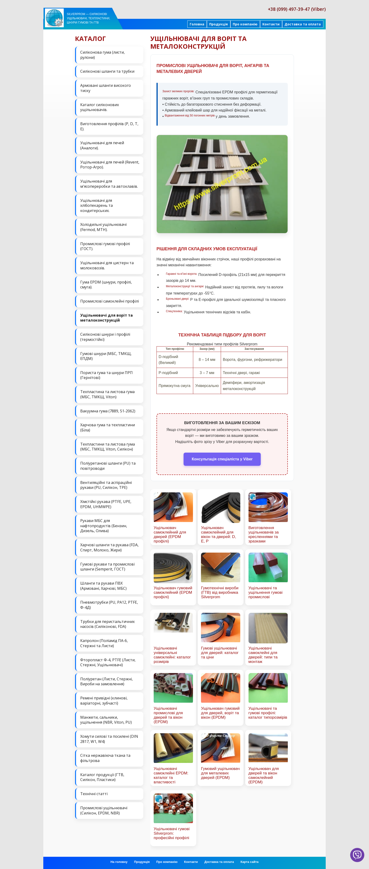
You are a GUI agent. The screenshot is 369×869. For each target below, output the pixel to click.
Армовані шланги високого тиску (105, 88)
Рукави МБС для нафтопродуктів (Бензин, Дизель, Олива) (103, 524)
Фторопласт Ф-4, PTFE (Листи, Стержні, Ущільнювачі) (108, 661)
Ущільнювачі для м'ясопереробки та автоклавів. (109, 183)
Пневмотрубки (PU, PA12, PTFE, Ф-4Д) (109, 603)
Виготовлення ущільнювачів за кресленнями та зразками (264, 534)
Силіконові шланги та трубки (107, 71)
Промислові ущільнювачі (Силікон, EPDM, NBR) (103, 808)
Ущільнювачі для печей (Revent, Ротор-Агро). (109, 164)
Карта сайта (250, 862)
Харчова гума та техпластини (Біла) (107, 427)
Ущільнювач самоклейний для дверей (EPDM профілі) (170, 534)
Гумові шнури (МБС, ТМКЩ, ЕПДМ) (106, 355)
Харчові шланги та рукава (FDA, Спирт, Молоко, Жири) (109, 546)
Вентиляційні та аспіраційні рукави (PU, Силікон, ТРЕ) (106, 484)
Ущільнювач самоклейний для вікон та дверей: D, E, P (218, 534)
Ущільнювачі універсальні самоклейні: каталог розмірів (172, 655)
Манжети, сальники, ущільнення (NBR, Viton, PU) (106, 718)
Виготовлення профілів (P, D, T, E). (109, 126)
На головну (119, 862)
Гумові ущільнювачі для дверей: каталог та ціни (220, 652)
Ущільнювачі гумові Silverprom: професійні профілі (171, 833)
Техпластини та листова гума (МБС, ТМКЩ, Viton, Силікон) (107, 446)
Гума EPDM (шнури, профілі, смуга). (106, 284)
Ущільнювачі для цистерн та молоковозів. (107, 265)
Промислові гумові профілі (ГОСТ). (105, 246)
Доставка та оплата (303, 24)
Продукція (218, 24)
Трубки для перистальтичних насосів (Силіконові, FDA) (107, 623)
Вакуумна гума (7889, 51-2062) (107, 410)
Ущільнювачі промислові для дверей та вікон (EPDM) (168, 715)
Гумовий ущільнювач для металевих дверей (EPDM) (220, 773)
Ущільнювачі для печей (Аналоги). (102, 145)
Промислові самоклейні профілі (109, 300)
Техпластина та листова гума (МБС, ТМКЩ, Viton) (107, 393)
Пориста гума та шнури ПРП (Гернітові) (106, 374)
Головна (197, 24)
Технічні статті (94, 792)
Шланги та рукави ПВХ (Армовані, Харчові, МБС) (103, 584)
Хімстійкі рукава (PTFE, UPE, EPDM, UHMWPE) (105, 503)
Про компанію (245, 24)
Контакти (271, 24)
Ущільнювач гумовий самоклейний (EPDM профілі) (173, 592)
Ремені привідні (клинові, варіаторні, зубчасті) (104, 699)
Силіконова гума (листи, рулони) (102, 55)
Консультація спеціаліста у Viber (222, 459)
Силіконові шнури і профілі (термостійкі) (105, 336)
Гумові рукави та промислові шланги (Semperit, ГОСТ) (107, 565)
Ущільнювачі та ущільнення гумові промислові (266, 592)
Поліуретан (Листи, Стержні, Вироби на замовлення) (106, 680)
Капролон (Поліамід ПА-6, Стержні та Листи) (104, 642)
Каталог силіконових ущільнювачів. (99, 107)
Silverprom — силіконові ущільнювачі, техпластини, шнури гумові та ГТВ (88, 18)
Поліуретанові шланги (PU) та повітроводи (108, 465)
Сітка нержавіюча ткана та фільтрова (105, 756)
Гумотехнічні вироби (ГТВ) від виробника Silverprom (219, 592)
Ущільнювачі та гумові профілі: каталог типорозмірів (268, 713)
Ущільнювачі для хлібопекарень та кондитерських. (96, 205)
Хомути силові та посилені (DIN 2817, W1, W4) (109, 737)
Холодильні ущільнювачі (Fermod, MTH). (103, 227)
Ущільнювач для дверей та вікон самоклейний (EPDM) (264, 775)
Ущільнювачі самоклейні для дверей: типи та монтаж (263, 655)
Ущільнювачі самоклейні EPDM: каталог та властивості (171, 775)
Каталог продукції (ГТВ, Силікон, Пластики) (102, 775)
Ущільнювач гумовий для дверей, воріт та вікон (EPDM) (220, 713)
